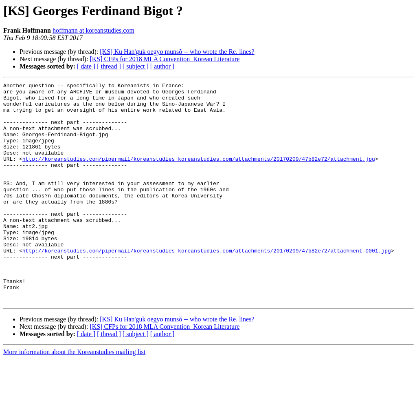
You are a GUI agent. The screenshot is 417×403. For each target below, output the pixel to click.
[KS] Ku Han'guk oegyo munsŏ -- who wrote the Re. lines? (177, 51)
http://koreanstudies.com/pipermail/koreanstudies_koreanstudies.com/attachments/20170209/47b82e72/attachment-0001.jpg (206, 284)
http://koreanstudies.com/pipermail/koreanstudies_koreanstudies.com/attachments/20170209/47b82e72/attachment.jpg (198, 174)
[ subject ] (136, 66)
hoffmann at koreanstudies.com (93, 30)
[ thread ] (109, 66)
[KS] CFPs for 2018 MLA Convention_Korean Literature (164, 58)
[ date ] (86, 66)
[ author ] (162, 66)
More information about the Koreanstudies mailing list (74, 395)
